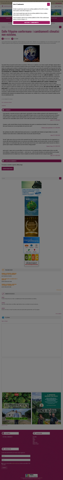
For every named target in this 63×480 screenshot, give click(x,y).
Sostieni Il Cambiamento (31, 22)
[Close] (48, 4)
